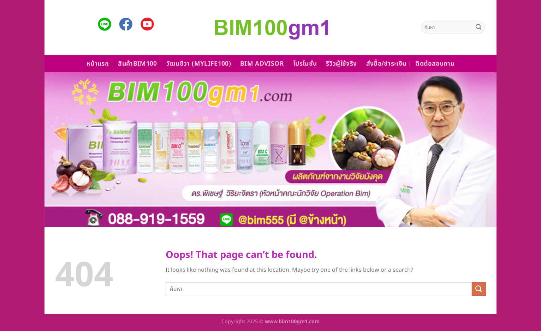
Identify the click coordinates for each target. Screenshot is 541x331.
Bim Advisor (262, 63)
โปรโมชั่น (305, 63)
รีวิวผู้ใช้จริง (341, 63)
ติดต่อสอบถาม (434, 63)
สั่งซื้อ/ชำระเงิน (386, 63)
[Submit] (478, 28)
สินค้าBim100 (137, 63)
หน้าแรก (98, 63)
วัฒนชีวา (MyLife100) (198, 63)
